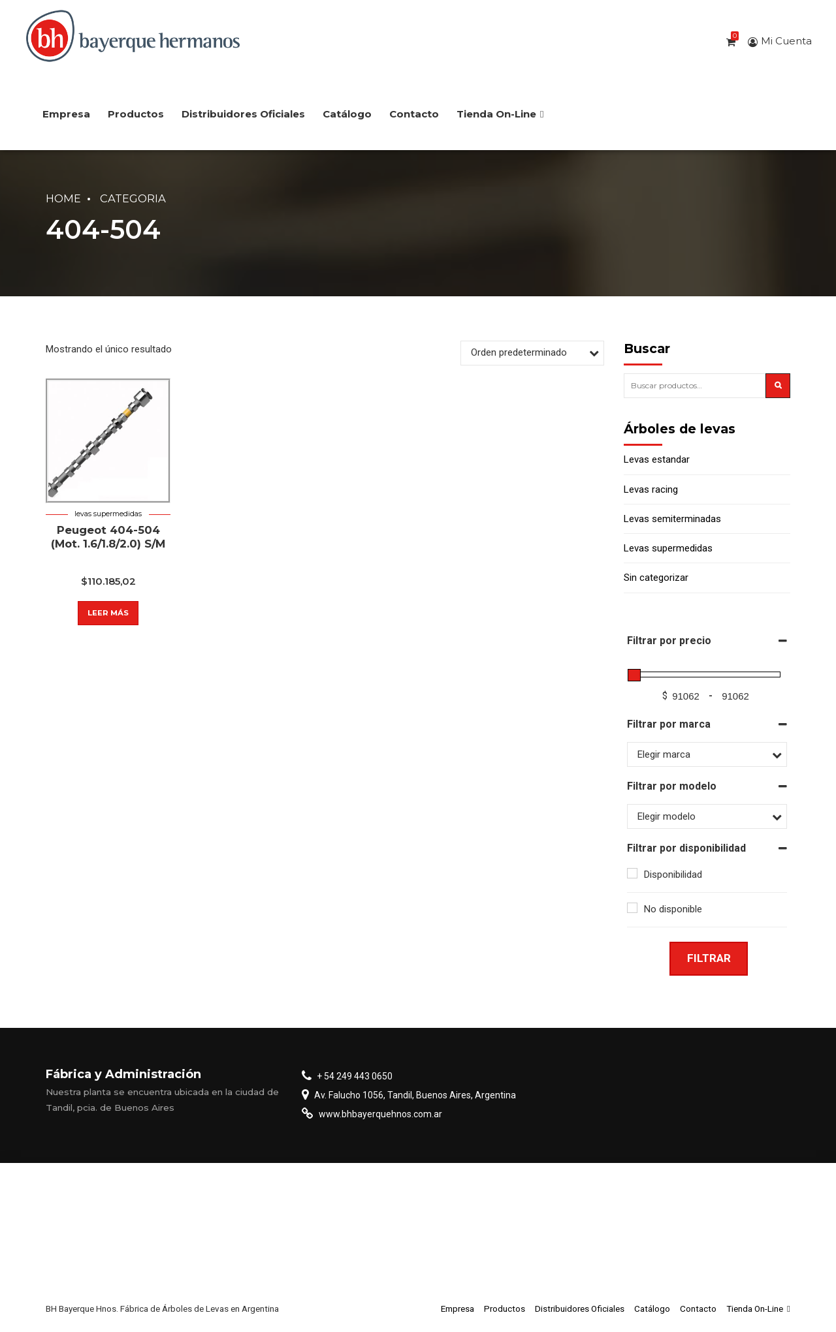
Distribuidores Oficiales (243, 114)
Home (63, 198)
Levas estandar (657, 459)
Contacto (414, 114)
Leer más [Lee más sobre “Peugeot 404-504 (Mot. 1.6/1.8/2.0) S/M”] (108, 613)
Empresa (66, 114)
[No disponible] (632, 908)
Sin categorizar (656, 577)
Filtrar (709, 958)
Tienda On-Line (500, 114)
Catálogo (347, 114)
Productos (136, 114)
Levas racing (651, 489)
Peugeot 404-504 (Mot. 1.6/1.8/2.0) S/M (108, 536)
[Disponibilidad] (632, 873)
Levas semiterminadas (672, 519)
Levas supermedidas (108, 514)
